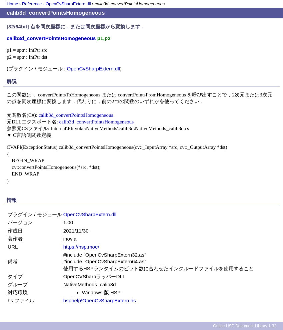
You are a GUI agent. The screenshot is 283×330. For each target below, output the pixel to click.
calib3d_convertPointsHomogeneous (76, 115)
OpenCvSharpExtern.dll (93, 68)
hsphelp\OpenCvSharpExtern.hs (99, 300)
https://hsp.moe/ (81, 247)
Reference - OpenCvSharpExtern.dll (56, 3)
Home (12, 3)
